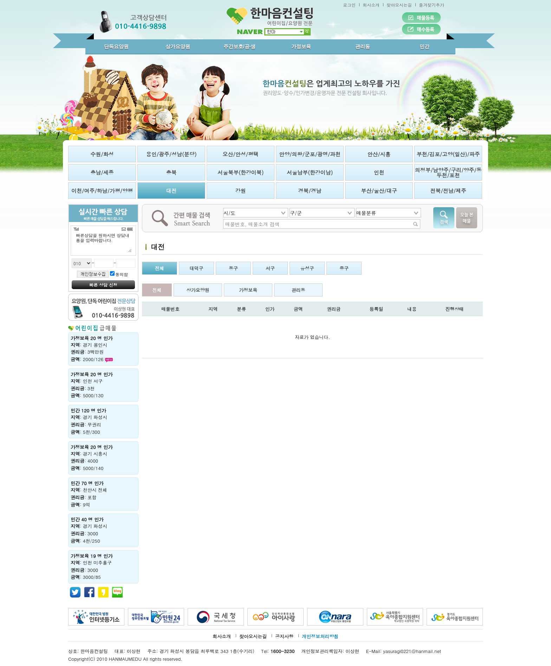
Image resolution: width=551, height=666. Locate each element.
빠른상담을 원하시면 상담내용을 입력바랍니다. (103, 242)
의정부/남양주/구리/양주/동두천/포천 (448, 172)
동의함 (121, 274)
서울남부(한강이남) (310, 172)
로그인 (349, 5)
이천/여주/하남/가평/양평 (102, 190)
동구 (233, 268)
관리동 (362, 46)
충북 (171, 172)
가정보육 (301, 46)
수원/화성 (102, 154)
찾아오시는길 (399, 5)
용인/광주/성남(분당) (171, 154)
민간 (424, 46)
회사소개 (371, 5)
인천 (379, 172)
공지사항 (284, 636)
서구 (270, 268)
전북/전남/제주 (448, 190)
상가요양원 (178, 46)
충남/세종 (102, 172)
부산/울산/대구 (379, 190)
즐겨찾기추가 (431, 5)
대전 (171, 190)
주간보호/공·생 (239, 46)
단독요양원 (116, 46)
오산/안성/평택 (240, 154)
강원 (240, 190)
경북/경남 (309, 190)
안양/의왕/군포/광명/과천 (310, 154)
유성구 (307, 268)
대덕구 (196, 268)
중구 (344, 268)
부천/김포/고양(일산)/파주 (448, 154)
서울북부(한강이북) (241, 172)
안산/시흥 (378, 154)
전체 (159, 268)
